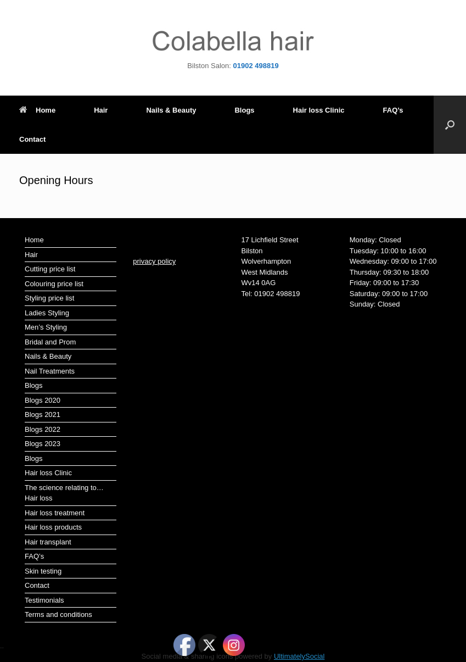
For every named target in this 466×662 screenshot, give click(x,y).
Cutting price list (50, 269)
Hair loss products (53, 527)
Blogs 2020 (42, 400)
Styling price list (49, 298)
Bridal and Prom (50, 342)
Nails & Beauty (171, 110)
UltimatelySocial (299, 656)
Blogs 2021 (42, 414)
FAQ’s (393, 110)
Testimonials (44, 600)
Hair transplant (48, 542)
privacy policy (154, 261)
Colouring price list (54, 284)
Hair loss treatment (55, 513)
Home (37, 110)
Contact (32, 139)
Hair (101, 110)
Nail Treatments (50, 371)
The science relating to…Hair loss (64, 493)
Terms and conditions (58, 614)
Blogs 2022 (42, 429)
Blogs (244, 110)
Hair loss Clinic (319, 110)
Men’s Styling (46, 327)
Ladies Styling (47, 313)
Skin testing (43, 571)
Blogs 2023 (42, 444)
